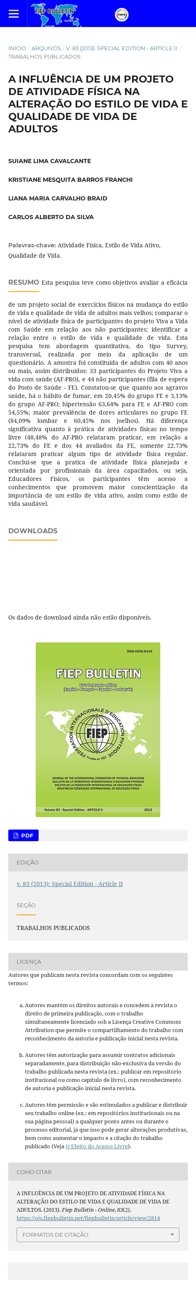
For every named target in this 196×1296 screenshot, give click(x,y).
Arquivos (46, 48)
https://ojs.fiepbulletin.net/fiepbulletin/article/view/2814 (88, 1218)
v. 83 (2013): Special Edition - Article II (121, 48)
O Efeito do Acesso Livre (97, 1146)
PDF (26, 835)
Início (17, 48)
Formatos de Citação (55, 1234)
